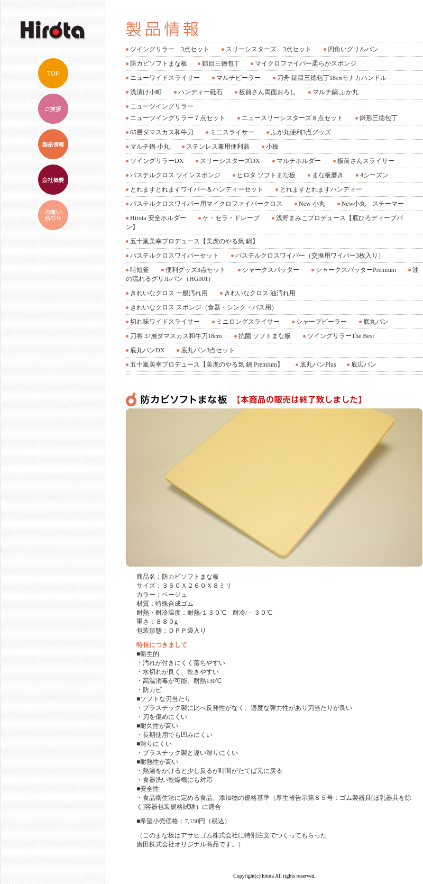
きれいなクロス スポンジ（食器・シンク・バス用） (204, 307)
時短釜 (139, 270)
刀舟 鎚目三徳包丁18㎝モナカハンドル (332, 77)
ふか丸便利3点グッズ (301, 132)
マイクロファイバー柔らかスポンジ (305, 63)
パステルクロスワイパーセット (174, 255)
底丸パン (376, 321)
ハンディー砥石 (200, 92)
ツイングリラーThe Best (340, 336)
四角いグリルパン (353, 49)
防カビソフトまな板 (158, 63)
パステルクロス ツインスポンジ (175, 175)
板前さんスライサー (365, 161)
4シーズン (374, 175)
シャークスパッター (270, 270)
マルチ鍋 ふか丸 (335, 92)
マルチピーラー (238, 77)
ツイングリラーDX (156, 161)
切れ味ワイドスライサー (165, 321)
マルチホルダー (299, 161)
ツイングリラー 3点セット (169, 49)
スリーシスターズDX (230, 161)
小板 (272, 146)
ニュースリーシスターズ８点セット (292, 118)
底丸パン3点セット (208, 350)
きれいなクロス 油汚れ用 (260, 293)
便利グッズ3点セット (195, 270)
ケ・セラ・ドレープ (231, 218)
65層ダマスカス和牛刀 (162, 132)
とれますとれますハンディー (321, 189)
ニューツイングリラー (162, 106)
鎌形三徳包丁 (379, 118)
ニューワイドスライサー (165, 77)
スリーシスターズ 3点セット (268, 49)
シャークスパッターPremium (356, 270)
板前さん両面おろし (267, 92)
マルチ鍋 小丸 (150, 146)
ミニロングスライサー (248, 321)
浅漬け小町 (146, 92)
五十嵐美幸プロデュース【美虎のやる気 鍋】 (194, 241)
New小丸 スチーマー (373, 203)
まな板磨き (328, 175)
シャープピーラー (321, 321)
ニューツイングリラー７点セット (177, 118)
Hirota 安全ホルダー (158, 218)
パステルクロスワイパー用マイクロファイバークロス (206, 203)
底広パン (363, 364)
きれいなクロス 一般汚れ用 (169, 293)
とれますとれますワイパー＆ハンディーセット (196, 189)
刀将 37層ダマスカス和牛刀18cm (176, 336)
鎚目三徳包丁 (221, 63)
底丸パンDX (147, 350)
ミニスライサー (232, 132)
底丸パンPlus (318, 364)
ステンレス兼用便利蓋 (218, 146)
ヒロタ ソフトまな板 (266, 175)
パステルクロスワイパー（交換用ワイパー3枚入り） (309, 255)
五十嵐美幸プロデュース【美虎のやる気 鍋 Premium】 (206, 364)
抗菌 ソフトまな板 (264, 336)
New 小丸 (312, 203)
